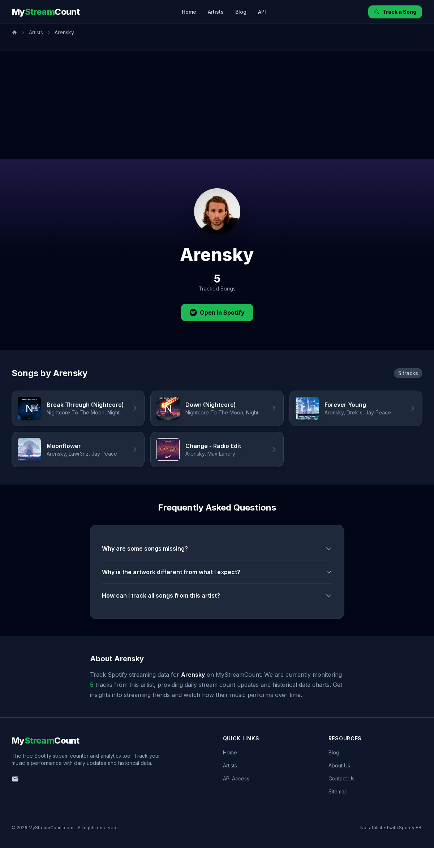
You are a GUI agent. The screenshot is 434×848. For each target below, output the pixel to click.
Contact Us (341, 778)
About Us (339, 765)
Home (189, 12)
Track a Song (395, 12)
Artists (216, 12)
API (262, 12)
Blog (240, 12)
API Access (236, 778)
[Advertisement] (217, 105)
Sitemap (338, 791)
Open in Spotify (217, 312)
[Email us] (15, 779)
